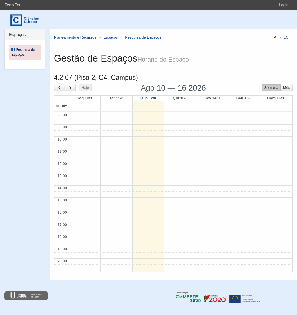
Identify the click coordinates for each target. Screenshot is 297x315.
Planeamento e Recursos (75, 37)
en (285, 37)
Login (283, 5)
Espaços (110, 37)
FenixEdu (12, 5)
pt (276, 37)
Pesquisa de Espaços (143, 37)
